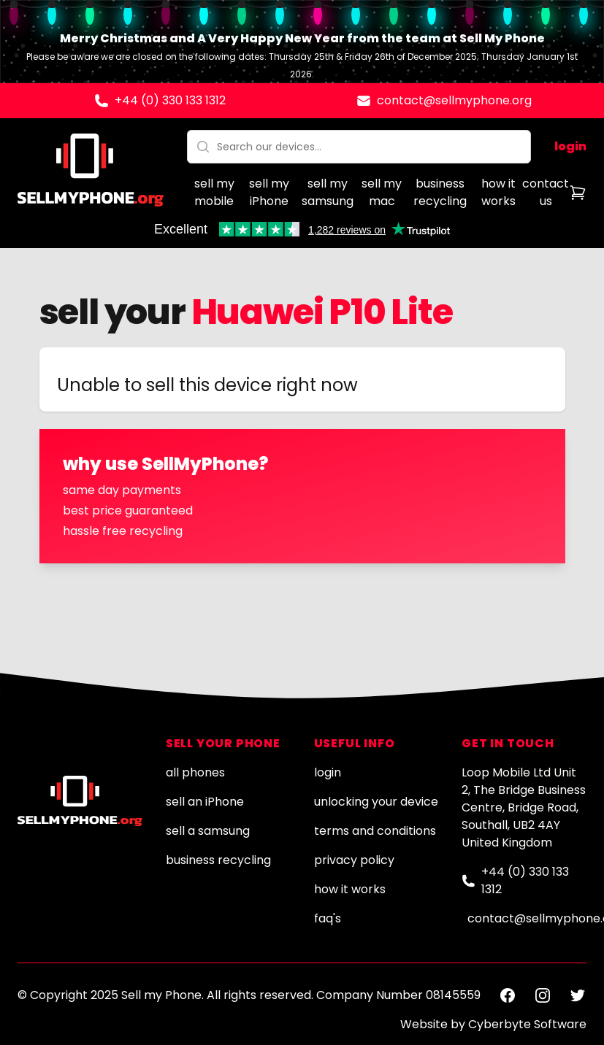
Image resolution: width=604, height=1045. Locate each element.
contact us (545, 192)
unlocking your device (376, 801)
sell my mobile (214, 192)
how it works (498, 192)
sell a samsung (208, 830)
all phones (195, 772)
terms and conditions (375, 830)
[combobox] (359, 146)
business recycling (440, 192)
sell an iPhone (205, 801)
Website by (493, 1024)
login (570, 146)
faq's (327, 918)
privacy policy (354, 860)
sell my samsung (327, 192)
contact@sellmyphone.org (454, 100)
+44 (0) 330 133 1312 (170, 100)
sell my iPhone (269, 192)
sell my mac (382, 192)
